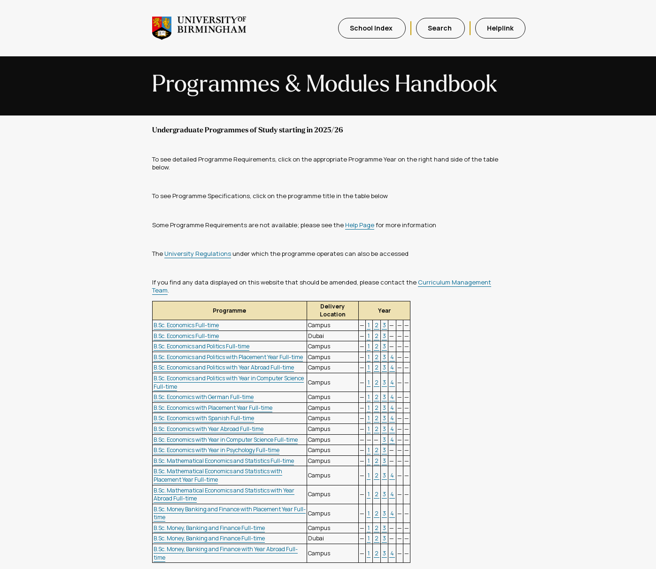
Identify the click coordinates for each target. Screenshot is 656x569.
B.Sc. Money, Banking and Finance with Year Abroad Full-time (226, 553)
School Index (372, 27)
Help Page (359, 225)
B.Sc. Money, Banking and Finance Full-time (209, 528)
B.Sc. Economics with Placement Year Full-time (213, 408)
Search (440, 27)
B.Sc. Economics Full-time (186, 325)
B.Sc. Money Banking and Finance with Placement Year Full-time (230, 513)
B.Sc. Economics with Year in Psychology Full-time (216, 450)
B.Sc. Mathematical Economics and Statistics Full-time (224, 461)
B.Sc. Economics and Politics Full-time (201, 346)
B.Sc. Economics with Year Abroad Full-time (208, 429)
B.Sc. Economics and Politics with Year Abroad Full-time (224, 367)
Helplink (500, 27)
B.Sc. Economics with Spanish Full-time (204, 418)
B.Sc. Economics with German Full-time (204, 397)
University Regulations (197, 253)
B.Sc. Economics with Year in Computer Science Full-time (226, 440)
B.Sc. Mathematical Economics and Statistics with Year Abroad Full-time (224, 494)
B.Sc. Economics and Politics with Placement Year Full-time (228, 357)
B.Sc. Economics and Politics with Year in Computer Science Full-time (229, 382)
